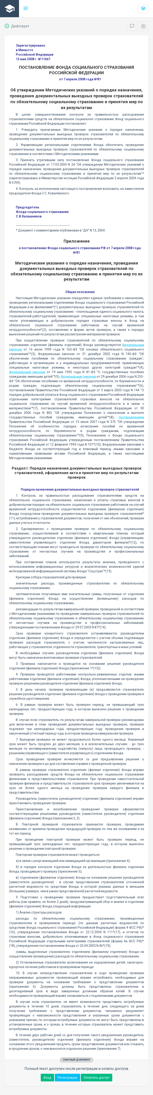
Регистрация (67, 1077)
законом (89, 376)
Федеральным (71, 376)
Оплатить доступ (96, 1077)
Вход (47, 1077)
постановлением (131, 417)
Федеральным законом (27, 372)
